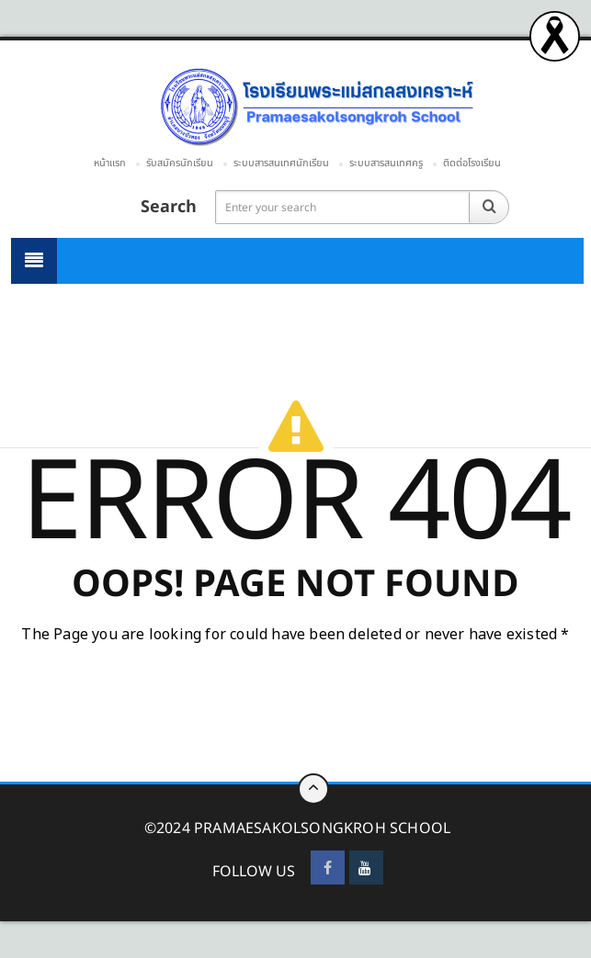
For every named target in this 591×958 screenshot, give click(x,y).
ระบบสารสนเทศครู (386, 163)
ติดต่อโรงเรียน (472, 163)
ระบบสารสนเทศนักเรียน (281, 163)
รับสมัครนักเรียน (179, 163)
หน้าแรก (110, 163)
